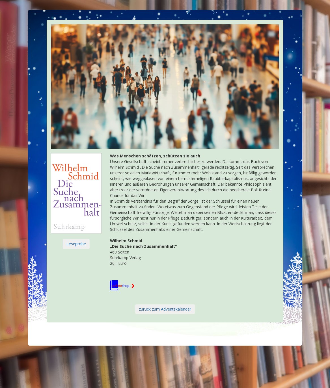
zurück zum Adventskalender (165, 309)
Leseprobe (76, 243)
